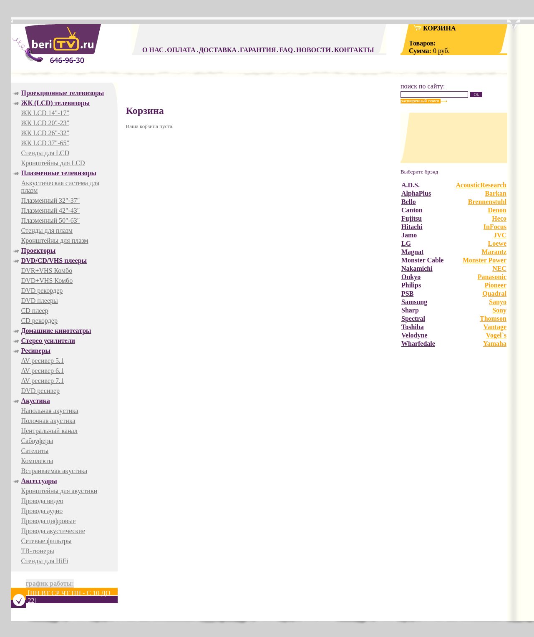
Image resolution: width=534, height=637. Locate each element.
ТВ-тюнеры (37, 550)
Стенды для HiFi (44, 560)
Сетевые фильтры (46, 540)
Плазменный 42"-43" (50, 210)
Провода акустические (53, 530)
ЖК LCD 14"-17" (45, 112)
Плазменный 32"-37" (50, 200)
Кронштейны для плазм (54, 240)
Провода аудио (42, 510)
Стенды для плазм (47, 230)
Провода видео (42, 500)
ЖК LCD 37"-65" (45, 142)
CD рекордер (39, 320)
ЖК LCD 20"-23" (45, 122)
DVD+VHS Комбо (47, 280)
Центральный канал (49, 430)
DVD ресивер (40, 390)
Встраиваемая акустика (54, 470)
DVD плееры (39, 300)
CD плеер (34, 310)
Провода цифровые (48, 520)
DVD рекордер (42, 290)
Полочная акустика (48, 420)
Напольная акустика (49, 410)
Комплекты (37, 460)
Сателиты (35, 450)
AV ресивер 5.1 (42, 360)
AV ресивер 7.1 (42, 380)
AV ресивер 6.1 (42, 370)
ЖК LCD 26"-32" (45, 132)
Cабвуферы (37, 440)
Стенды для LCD (45, 152)
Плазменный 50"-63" (50, 220)
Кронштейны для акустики (59, 490)
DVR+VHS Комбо (47, 270)
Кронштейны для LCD (53, 162)
